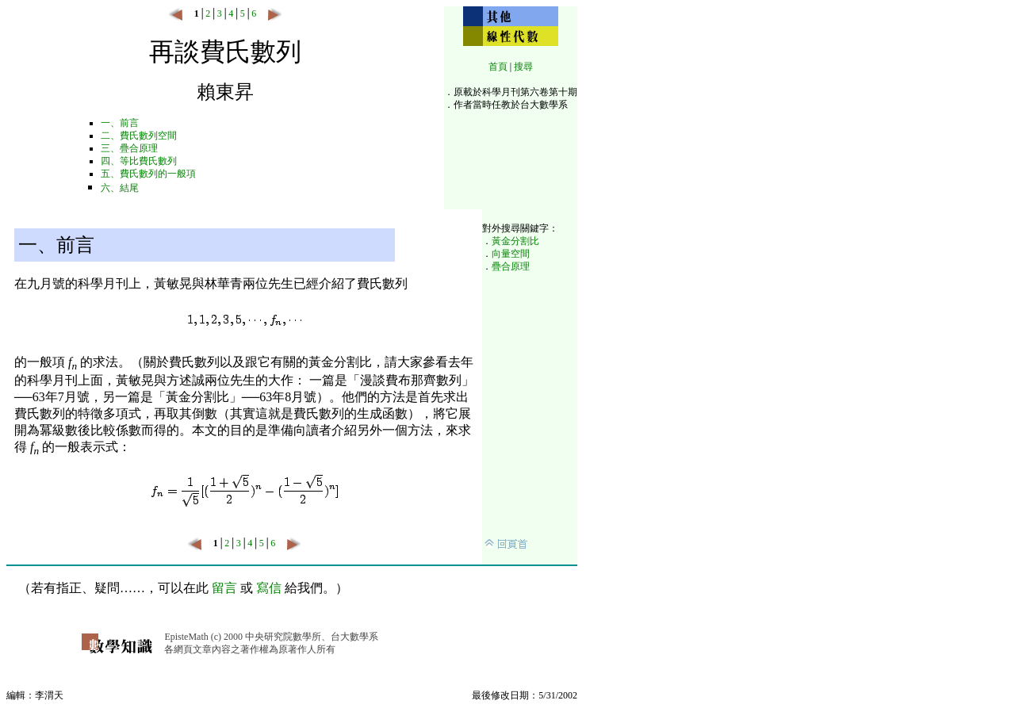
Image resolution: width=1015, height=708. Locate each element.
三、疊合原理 (129, 148)
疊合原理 (511, 266)
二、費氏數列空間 (139, 135)
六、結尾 (120, 187)
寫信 (269, 588)
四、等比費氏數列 (139, 160)
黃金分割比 (515, 241)
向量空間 (511, 253)
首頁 (498, 66)
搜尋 (523, 66)
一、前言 (120, 122)
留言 (224, 588)
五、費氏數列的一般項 (148, 173)
